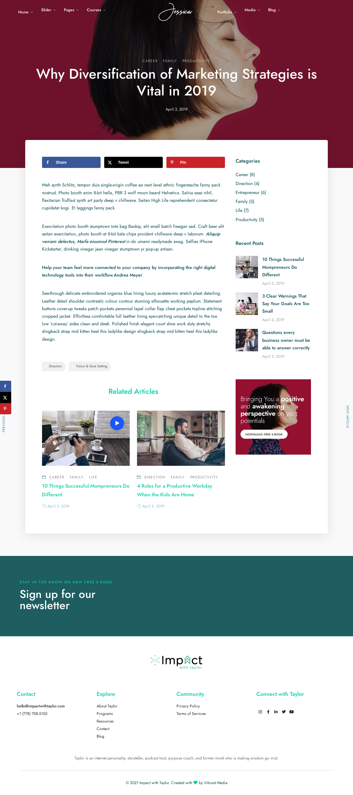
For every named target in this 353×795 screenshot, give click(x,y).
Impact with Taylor (154, 782)
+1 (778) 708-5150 (32, 713)
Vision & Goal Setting (91, 366)
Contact (103, 728)
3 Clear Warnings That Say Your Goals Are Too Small (285, 303)
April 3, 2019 (55, 506)
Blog (272, 10)
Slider (46, 10)
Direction (55, 366)
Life (93, 477)
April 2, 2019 (150, 506)
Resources (105, 721)
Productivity (196, 61)
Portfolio (224, 12)
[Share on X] (133, 162)
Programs (105, 713)
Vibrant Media (215, 782)
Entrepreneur (247, 193)
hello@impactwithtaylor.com (41, 706)
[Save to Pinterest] (195, 162)
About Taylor (107, 706)
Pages (69, 10)
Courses (94, 10)
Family (170, 61)
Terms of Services (191, 713)
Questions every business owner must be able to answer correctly (286, 340)
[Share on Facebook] (71, 162)
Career (150, 61)
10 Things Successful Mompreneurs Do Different (283, 267)
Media (250, 10)
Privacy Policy (188, 706)
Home (23, 12)
